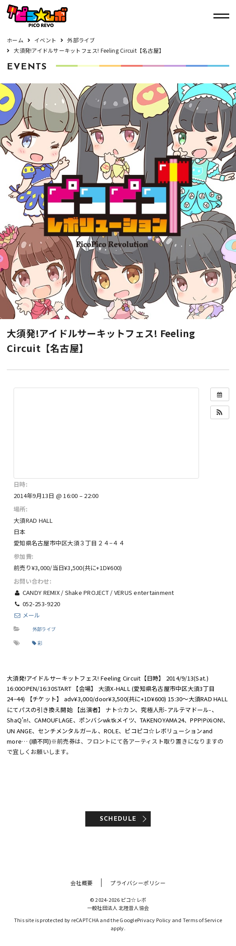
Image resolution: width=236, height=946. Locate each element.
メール (27, 615)
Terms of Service (202, 919)
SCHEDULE (118, 819)
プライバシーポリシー (138, 883)
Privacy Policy (154, 919)
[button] (220, 412)
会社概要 (81, 883)
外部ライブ (44, 629)
